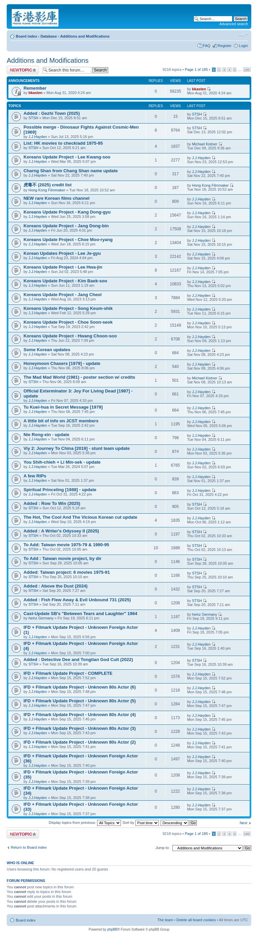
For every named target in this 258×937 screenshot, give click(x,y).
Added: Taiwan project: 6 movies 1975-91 (67, 572)
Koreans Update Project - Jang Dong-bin (66, 225)
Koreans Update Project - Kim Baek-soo (65, 280)
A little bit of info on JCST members (61, 420)
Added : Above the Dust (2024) (56, 586)
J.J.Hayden (38, 137)
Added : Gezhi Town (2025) (52, 113)
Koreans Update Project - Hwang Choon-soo (70, 335)
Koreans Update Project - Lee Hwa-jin (63, 267)
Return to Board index (29, 847)
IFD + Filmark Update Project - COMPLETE (68, 673)
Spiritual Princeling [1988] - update (60, 489)
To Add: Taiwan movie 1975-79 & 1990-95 (66, 544)
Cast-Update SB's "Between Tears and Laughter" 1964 (80, 613)
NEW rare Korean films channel (56, 198)
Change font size (243, 35)
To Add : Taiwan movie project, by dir (62, 558)
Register (224, 46)
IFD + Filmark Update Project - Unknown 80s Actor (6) (80, 687)
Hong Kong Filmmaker (47, 190)
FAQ (206, 46)
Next (243, 823)
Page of (196, 69)
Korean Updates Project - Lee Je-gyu (62, 253)
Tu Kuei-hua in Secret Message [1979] (63, 407)
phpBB (112, 929)
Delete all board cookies (196, 920)
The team (165, 920)
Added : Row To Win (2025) (52, 503)
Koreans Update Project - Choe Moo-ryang (68, 239)
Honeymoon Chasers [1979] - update (62, 363)
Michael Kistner (204, 144)
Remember (35, 88)
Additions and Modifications (85, 36)
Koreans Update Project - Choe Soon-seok (68, 322)
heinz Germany (41, 618)
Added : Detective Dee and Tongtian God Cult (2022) (78, 659)
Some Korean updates (47, 349)
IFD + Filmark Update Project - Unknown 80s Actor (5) (80, 700)
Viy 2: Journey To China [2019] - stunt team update (77, 448)
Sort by (141, 823)
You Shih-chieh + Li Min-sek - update (62, 462)
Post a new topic (23, 70)
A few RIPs (35, 475)
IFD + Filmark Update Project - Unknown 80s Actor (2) (80, 742)
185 (247, 70)
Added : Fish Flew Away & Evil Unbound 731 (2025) (77, 599)
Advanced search (233, 24)
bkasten (36, 93)
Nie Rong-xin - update (46, 434)
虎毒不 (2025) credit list (48, 184)
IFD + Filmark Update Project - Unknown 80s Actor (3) (80, 728)
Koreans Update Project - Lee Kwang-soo (67, 156)
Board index (26, 36)
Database (48, 36)
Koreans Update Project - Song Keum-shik (68, 308)
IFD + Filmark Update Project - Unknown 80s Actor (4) (80, 714)
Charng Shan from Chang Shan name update (71, 170)
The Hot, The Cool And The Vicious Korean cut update (80, 517)
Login (243, 46)
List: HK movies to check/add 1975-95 (63, 143)
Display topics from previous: (85, 823)
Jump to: (163, 848)
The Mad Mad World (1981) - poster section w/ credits (79, 377)
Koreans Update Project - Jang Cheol (62, 294)
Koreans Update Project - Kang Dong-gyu (67, 212)
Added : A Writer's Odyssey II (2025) (61, 530)
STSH (33, 118)
